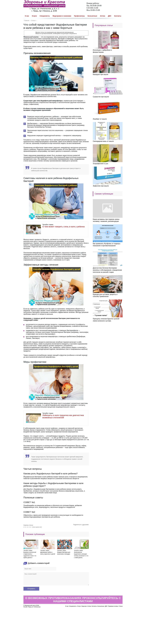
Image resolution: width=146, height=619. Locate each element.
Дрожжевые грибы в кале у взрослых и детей (47, 553)
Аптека (102, 16)
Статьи (121, 606)
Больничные (92, 16)
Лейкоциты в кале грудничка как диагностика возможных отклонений (63, 416)
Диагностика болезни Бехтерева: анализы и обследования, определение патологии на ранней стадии (107, 270)
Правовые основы (113, 606)
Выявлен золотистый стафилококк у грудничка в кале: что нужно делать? (29, 554)
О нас (27, 16)
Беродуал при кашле (100, 74)
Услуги (34, 16)
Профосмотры (79, 16)
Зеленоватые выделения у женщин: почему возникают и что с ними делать (81, 554)
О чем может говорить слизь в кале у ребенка (63, 227)
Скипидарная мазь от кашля (103, 141)
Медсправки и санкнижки (62, 16)
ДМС (109, 16)
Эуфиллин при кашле (101, 186)
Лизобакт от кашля (100, 119)
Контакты (117, 16)
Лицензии (84, 606)
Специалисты (45, 16)
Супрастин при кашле (101, 97)
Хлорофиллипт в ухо (100, 163)
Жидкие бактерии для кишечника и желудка (63, 553)
